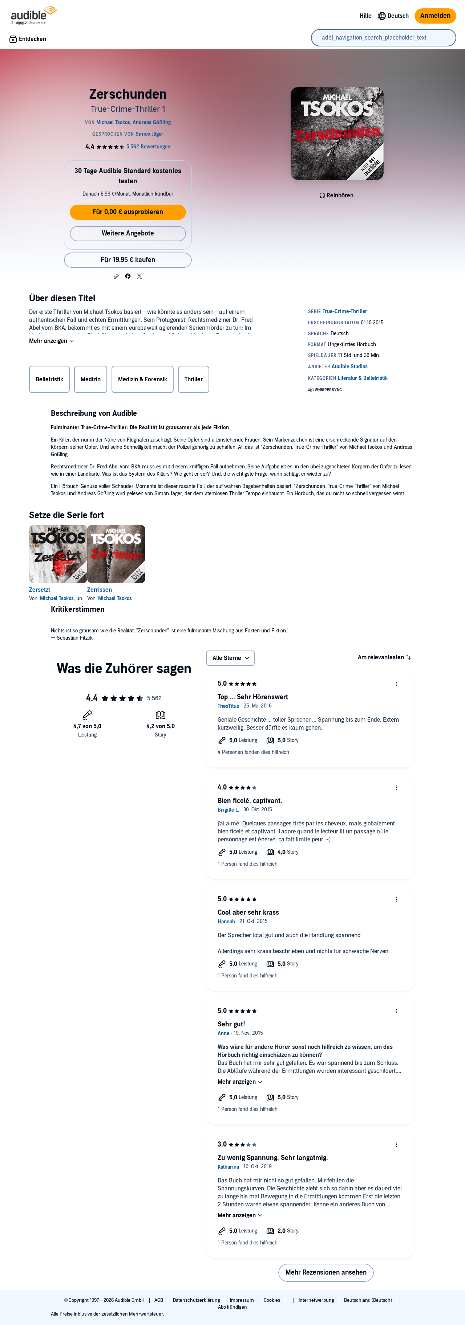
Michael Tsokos (57, 598)
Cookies (272, 1300)
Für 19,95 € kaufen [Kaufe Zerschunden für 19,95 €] (128, 260)
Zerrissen (111, 590)
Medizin (91, 381)
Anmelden (435, 16)
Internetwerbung (317, 1300)
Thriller (194, 381)
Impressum (242, 1300)
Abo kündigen (232, 1307)
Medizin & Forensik (142, 381)
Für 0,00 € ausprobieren (127, 212)
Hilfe (366, 16)
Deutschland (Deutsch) (368, 1300)
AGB (159, 1300)
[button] (116, 276)
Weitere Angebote (128, 233)
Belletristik (49, 381)
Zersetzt (39, 590)
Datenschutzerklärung (197, 1300)
